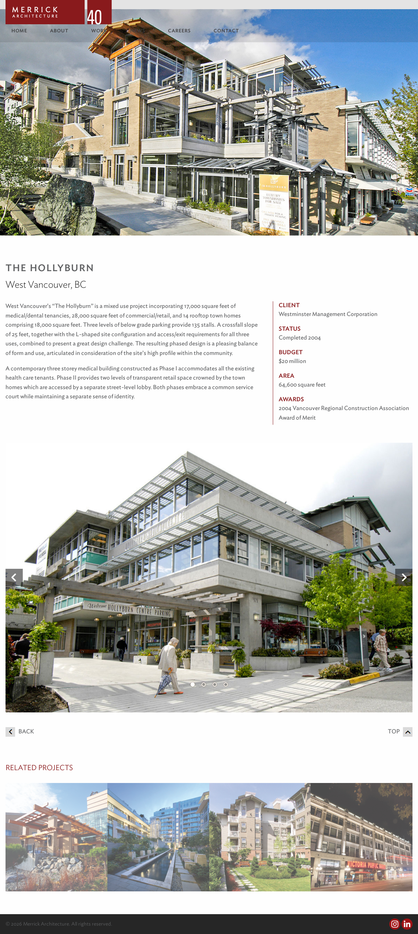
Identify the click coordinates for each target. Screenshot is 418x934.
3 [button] (214, 684)
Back (20, 731)
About (59, 30)
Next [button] (403, 577)
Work (99, 30)
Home (19, 30)
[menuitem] (25, 30)
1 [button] (192, 684)
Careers (179, 30)
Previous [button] (14, 577)
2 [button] (203, 684)
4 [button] (225, 684)
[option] (209, 577)
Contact (226, 30)
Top (400, 731)
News (137, 30)
